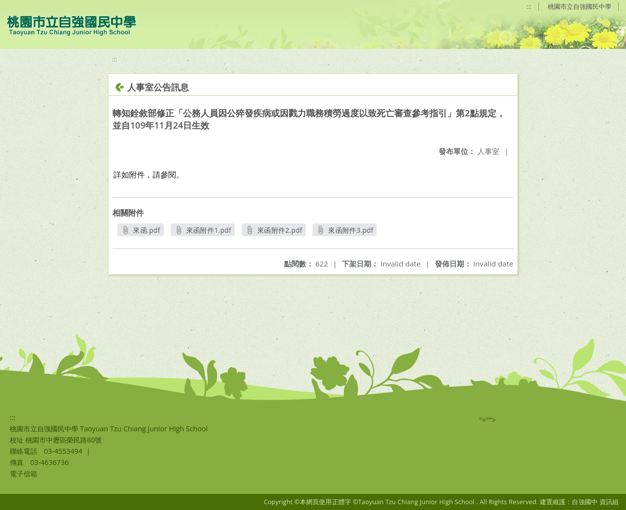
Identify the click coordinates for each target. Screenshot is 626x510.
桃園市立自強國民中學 (579, 6)
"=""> (487, 419)
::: (529, 6)
